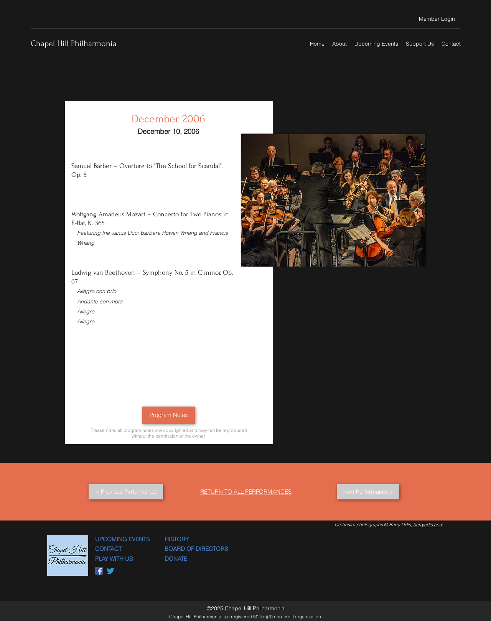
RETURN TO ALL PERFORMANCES (246, 491)
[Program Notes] (168, 415)
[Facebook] (99, 571)
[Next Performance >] (368, 491)
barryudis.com (428, 524)
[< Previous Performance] (126, 491)
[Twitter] (110, 571)
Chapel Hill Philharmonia (74, 43)
